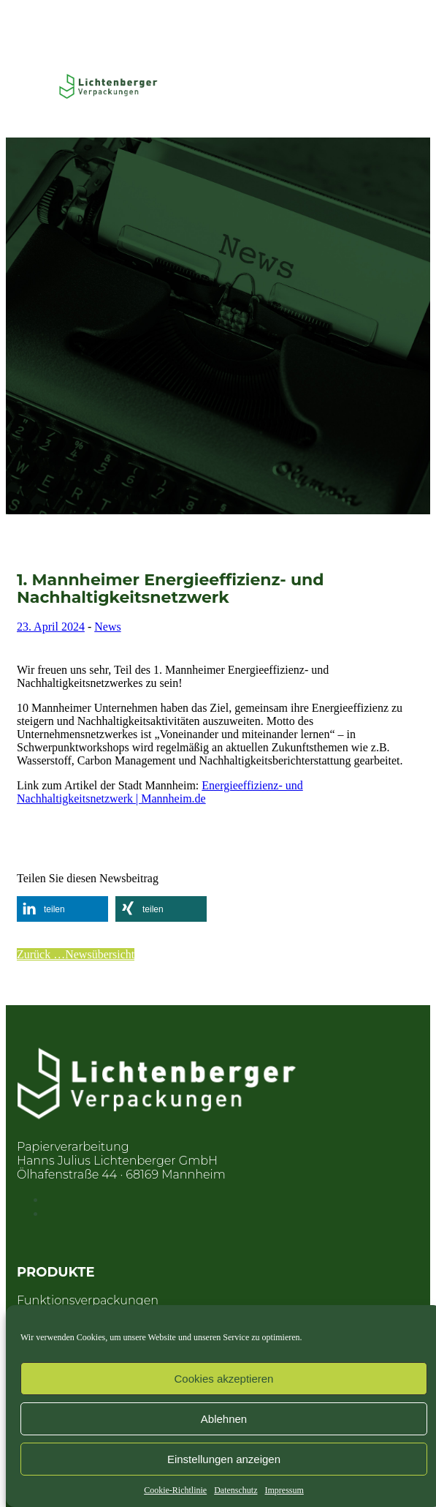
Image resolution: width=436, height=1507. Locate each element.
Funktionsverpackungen (87, 1300)
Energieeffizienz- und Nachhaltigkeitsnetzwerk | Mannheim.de (160, 792)
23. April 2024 (51, 626)
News (107, 626)
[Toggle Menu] (35, 86)
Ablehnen (224, 1419)
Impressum (283, 1490)
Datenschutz (235, 1490)
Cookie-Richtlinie (175, 1490)
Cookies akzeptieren (224, 1378)
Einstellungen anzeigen (223, 1459)
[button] (62, 909)
